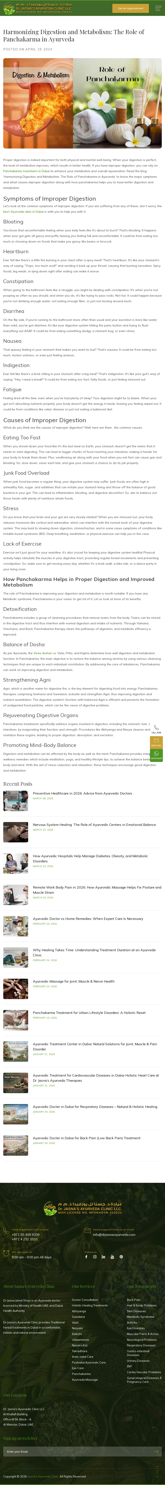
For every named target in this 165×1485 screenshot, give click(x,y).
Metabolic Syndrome (140, 1316)
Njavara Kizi (79, 1345)
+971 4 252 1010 (25, 1239)
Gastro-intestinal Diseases (138, 1353)
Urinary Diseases (138, 1360)
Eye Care (78, 1368)
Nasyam (77, 1328)
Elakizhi (77, 1334)
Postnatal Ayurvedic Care (89, 1362)
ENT (129, 1366)
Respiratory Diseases (141, 1345)
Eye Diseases (136, 1328)
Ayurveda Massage (85, 1379)
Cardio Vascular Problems (144, 1372)
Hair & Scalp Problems (142, 1305)
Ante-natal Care (82, 1356)
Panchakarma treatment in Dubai (26, 171)
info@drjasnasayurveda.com (114, 1235)
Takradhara (79, 1351)
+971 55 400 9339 (26, 1235)
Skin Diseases (136, 1311)
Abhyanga (79, 1311)
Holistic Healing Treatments (90, 1305)
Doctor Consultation (85, 1299)
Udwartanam (80, 1339)
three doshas (43, 653)
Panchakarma (81, 1374)
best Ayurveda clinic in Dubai (23, 212)
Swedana (78, 1316)
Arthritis (132, 1322)
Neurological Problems (142, 1339)
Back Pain (133, 1299)
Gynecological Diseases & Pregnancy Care (144, 1380)
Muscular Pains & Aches (143, 1334)
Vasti (75, 1322)
